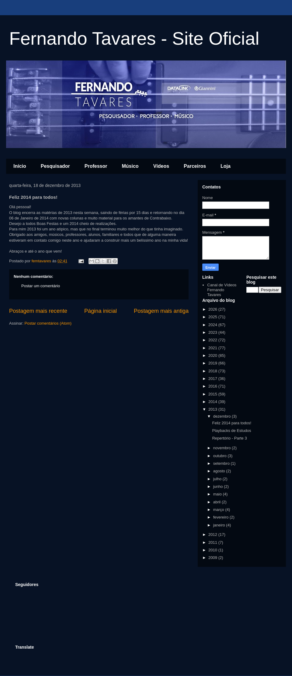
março (219, 509)
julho (218, 479)
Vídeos (161, 166)
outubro (220, 456)
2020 (213, 355)
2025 (213, 317)
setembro (222, 463)
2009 (213, 557)
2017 (213, 378)
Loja (226, 166)
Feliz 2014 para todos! (231, 423)
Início (19, 166)
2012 (213, 534)
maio (218, 494)
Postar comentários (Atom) (48, 323)
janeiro (219, 525)
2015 (213, 394)
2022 (213, 340)
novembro (222, 448)
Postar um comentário (40, 286)
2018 (213, 371)
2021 (213, 348)
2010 (213, 550)
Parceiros (195, 166)
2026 (213, 309)
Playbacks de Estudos (231, 430)
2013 (213, 409)
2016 (213, 386)
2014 (213, 401)
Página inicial (100, 311)
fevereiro (221, 517)
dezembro (222, 416)
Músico (130, 166)
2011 (213, 542)
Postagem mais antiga (161, 311)
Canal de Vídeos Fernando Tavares (221, 290)
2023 (213, 332)
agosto (219, 471)
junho (218, 486)
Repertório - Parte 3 (229, 438)
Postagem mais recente (38, 311)
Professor (96, 166)
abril (217, 502)
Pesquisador (55, 166)
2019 (213, 363)
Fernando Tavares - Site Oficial (134, 38)
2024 (213, 324)
